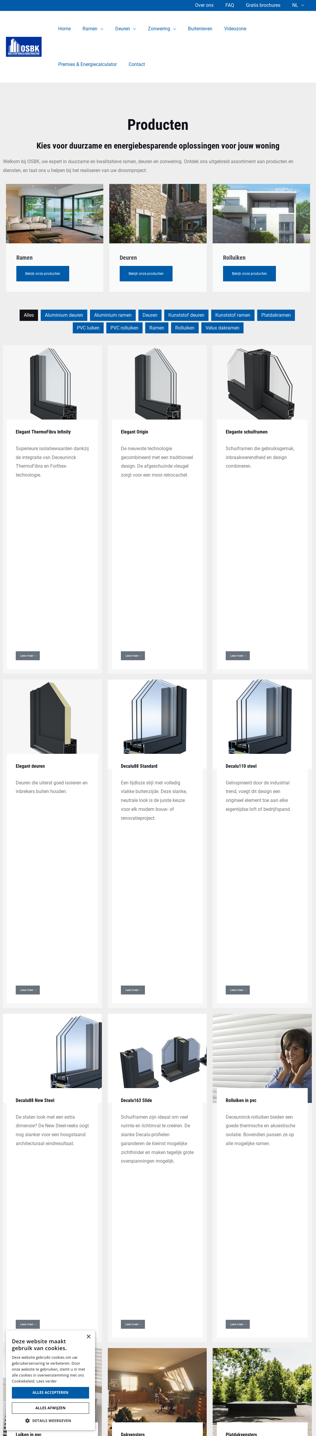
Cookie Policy (164, 1416)
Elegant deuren (32, 618)
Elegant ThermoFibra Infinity (46, 431)
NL (296, 5)
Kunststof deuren (186, 315)
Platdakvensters (243, 990)
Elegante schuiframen (249, 431)
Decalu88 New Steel (37, 804)
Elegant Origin (136, 431)
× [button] (88, 1337)
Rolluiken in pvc (243, 804)
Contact (158, 1377)
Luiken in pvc (30, 990)
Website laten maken (261, 1416)
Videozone (158, 1357)
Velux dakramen (222, 328)
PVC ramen (158, 1317)
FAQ (235, 5)
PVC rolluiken (124, 328)
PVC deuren (158, 1297)
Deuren (150, 315)
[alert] (50, 1380)
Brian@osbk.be (300, 1320)
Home (158, 1277)
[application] (97, 29)
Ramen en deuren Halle (158, 1327)
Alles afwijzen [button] (50, 1407)
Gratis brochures (266, 5)
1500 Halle (304, 1294)
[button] (50, 1421)
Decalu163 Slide (138, 804)
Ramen (156, 328)
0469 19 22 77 (301, 1311)
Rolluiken (185, 328)
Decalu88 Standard (141, 618)
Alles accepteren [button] (51, 1392)
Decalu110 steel (243, 618)
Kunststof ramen (232, 315)
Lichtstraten (29, 1107)
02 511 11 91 (302, 1303)
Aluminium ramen (113, 315)
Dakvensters (134, 990)
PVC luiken (88, 328)
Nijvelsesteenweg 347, (293, 1285)
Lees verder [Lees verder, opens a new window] (47, 1381)
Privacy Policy (131, 1416)
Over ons (212, 5)
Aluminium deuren (64, 315)
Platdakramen (276, 315)
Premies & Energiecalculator (158, 1367)
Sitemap (190, 1416)
